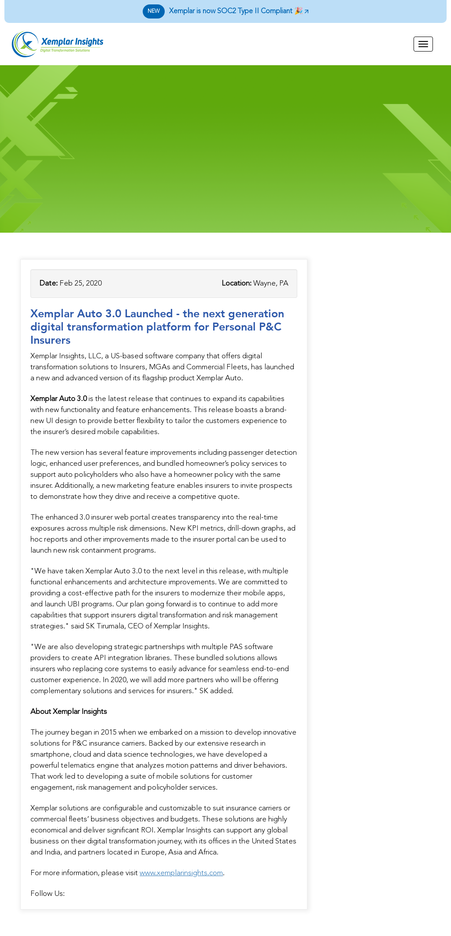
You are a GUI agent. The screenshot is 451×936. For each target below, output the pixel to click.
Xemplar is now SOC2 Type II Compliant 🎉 (225, 11)
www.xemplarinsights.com (181, 873)
